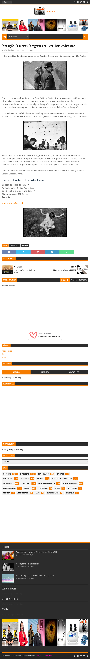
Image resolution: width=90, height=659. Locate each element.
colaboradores (9, 488)
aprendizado (22, 493)
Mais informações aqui (12, 203)
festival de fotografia (62, 479)
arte (37, 493)
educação (70, 493)
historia (25, 479)
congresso (8, 479)
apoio (57, 488)
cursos (27, 488)
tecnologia (8, 483)
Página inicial (7, 351)
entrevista (72, 488)
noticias (7, 474)
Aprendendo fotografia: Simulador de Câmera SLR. (37, 552)
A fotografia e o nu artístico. (27, 564)
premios (40, 479)
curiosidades (53, 493)
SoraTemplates (16, 656)
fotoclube (43, 488)
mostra (25, 245)
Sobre (4, 354)
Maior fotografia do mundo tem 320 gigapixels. (35, 575)
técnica (6, 493)
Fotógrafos (43, 474)
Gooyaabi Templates (44, 656)
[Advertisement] (45, 517)
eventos (60, 474)
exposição (15, 245)
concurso (26, 483)
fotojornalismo (70, 483)
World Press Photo (46, 483)
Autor (4, 357)
